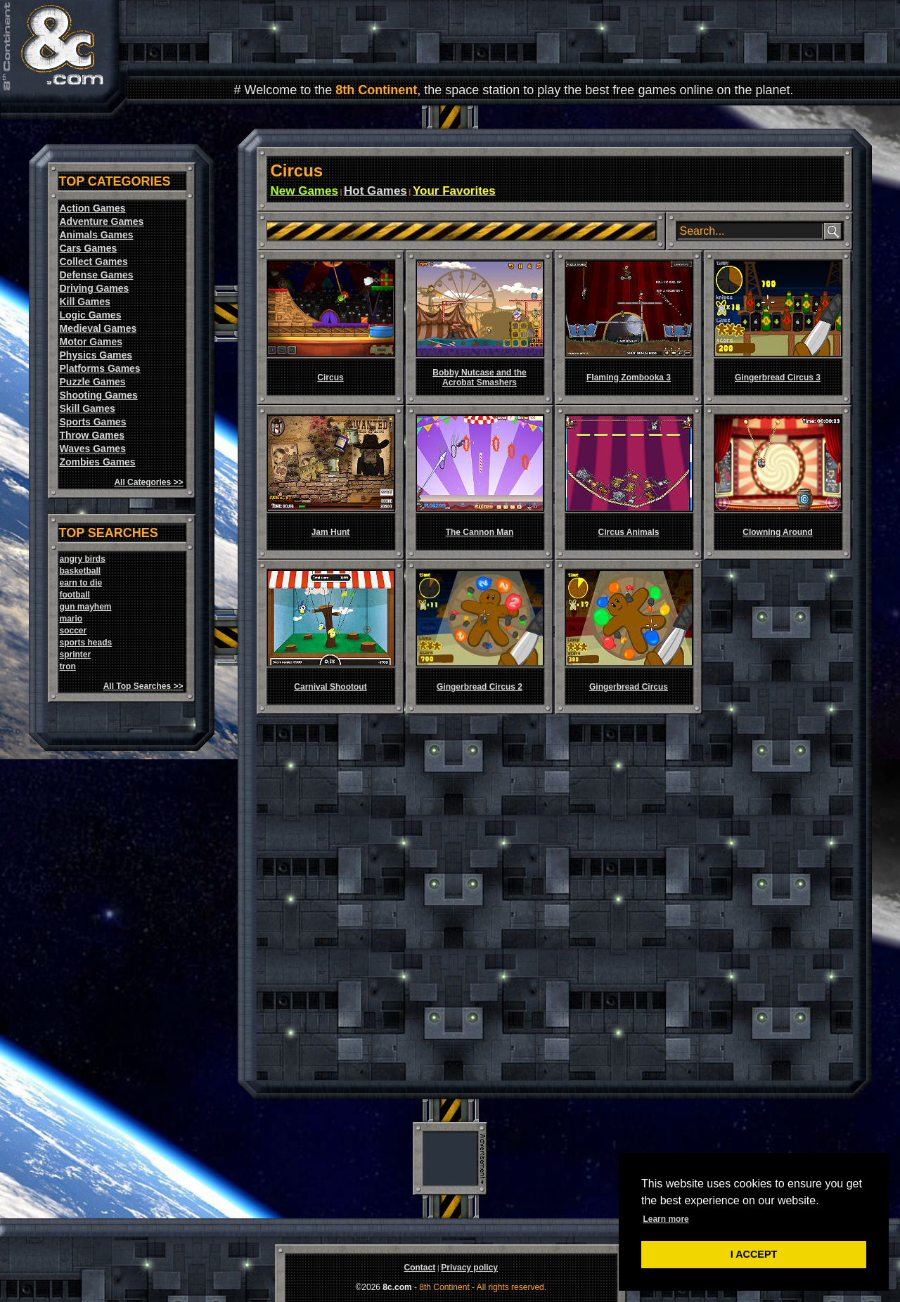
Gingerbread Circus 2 (479, 687)
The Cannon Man (480, 532)
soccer (73, 631)
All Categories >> (148, 482)
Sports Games (93, 421)
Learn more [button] (665, 1219)
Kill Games (85, 301)
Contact (419, 1267)
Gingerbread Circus (628, 687)
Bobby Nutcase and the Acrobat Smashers (479, 377)
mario (71, 619)
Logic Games (91, 315)
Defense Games (97, 275)
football (75, 595)
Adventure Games (102, 221)
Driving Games (94, 288)
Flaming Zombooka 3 (628, 377)
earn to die (81, 583)
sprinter (75, 654)
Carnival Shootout (330, 687)
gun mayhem (86, 607)
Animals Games (97, 234)
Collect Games (94, 261)
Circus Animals (629, 532)
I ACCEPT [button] (754, 1254)
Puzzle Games (93, 381)
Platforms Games (100, 368)
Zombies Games (98, 462)
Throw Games (92, 435)
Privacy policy (469, 1267)
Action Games (93, 208)
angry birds (82, 559)
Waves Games (93, 448)
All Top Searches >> (143, 686)
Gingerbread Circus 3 (778, 377)
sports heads (86, 642)
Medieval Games (98, 328)
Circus (330, 377)
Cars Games (88, 248)
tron (68, 666)
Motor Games (91, 341)
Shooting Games (99, 395)
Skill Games (87, 408)
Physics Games (96, 355)
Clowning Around (777, 532)
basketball (80, 571)
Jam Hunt (330, 532)
